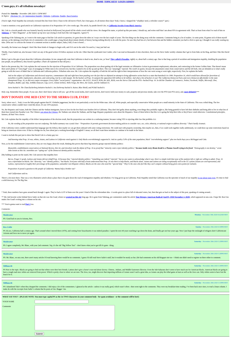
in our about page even (206, 178)
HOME (100, 1)
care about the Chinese (49, 112)
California (55, 16)
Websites (46, 16)
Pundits (62, 16)
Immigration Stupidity (34, 16)
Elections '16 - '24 (17, 16)
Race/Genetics (72, 16)
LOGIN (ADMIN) (126, 1)
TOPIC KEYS (110, 1)
